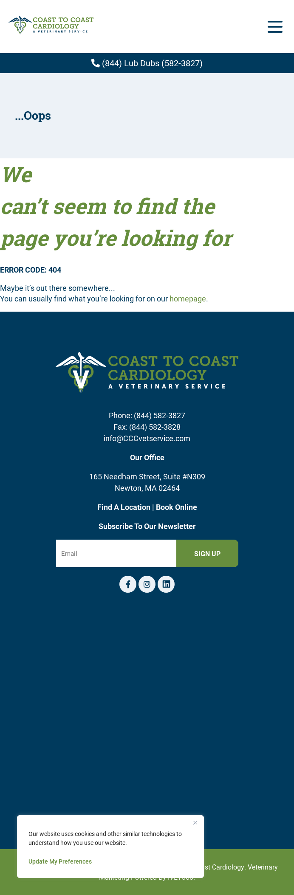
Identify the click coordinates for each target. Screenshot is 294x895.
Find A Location (124, 507)
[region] (110, 846)
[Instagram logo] (147, 584)
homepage (188, 298)
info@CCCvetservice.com (147, 438)
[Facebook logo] (127, 584)
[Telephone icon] (166, 584)
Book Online (176, 507)
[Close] (195, 822)
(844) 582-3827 (159, 415)
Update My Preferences (60, 861)
